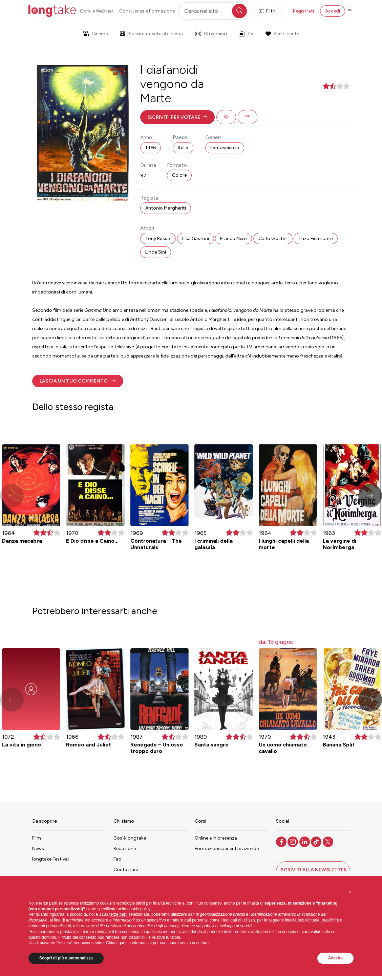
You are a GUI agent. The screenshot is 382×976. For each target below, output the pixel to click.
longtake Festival (50, 859)
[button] (177, 117)
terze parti (118, 914)
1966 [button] (150, 148)
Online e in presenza (216, 838)
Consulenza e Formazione (147, 11)
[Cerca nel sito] (213, 11)
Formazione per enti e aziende (227, 848)
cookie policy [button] (138, 909)
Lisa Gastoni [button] (195, 238)
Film (36, 838)
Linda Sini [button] (155, 252)
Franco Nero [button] (233, 238)
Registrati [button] (303, 11)
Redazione (124, 848)
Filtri (267, 11)
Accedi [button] (332, 11)
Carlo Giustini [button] (273, 238)
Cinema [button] (95, 34)
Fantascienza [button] (224, 148)
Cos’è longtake (129, 838)
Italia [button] (183, 148)
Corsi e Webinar (96, 11)
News (38, 848)
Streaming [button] (211, 34)
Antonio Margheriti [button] (165, 208)
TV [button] (246, 33)
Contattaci (125, 869)
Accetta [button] (335, 958)
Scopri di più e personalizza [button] (66, 958)
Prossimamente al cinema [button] (151, 34)
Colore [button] (179, 175)
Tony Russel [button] (158, 238)
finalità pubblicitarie (302, 920)
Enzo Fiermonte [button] (316, 238)
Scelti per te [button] (282, 34)
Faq (117, 859)
